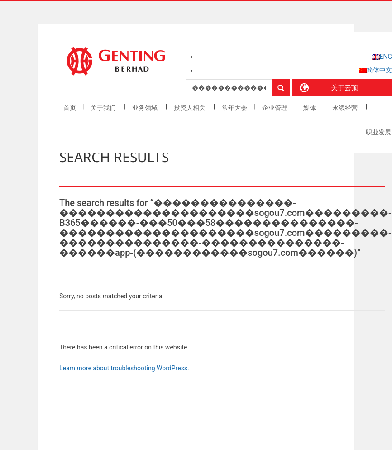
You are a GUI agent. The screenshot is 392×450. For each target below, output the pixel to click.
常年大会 (234, 107)
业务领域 (145, 107)
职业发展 (378, 132)
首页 (69, 107)
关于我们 (104, 107)
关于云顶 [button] (344, 88)
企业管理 (275, 107)
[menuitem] (382, 56)
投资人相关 (190, 107)
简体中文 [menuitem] (379, 70)
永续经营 (345, 107)
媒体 (310, 107)
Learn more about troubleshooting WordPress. (124, 368)
